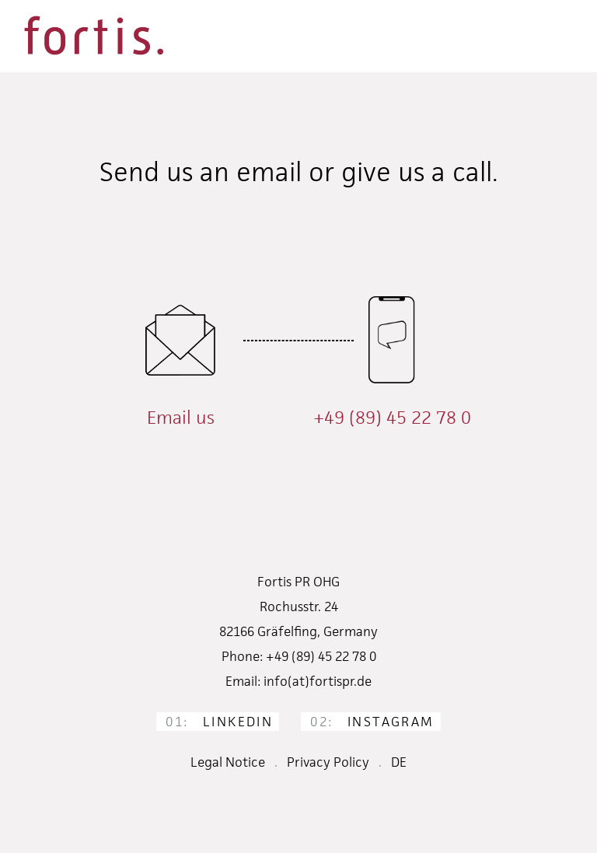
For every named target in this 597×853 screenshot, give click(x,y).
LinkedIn (219, 721)
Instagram (372, 721)
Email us (181, 417)
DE (399, 762)
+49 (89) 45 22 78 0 (392, 417)
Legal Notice (227, 762)
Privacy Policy (328, 762)
